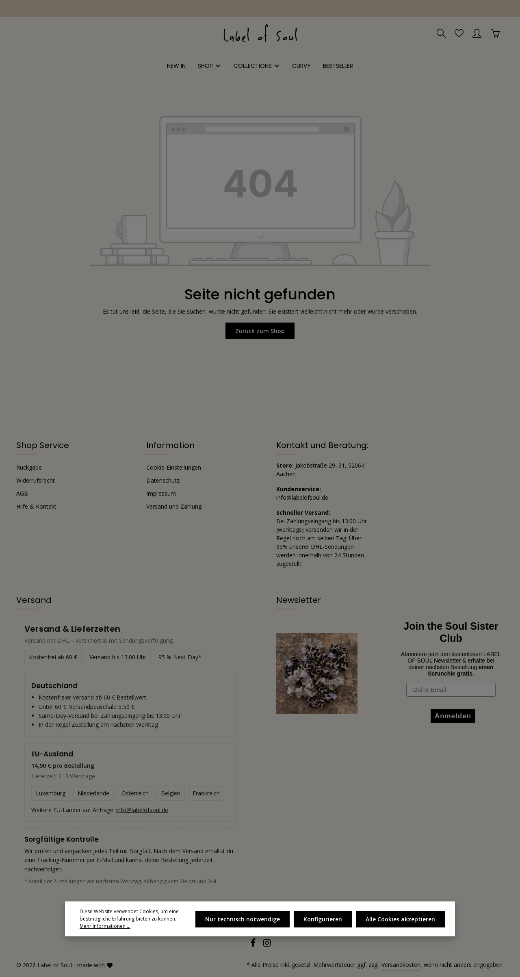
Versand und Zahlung (174, 506)
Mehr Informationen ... (105, 926)
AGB (22, 493)
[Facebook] (254, 945)
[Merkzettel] (459, 33)
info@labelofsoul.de (302, 497)
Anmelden (453, 716)
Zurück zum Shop (260, 331)
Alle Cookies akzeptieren (400, 919)
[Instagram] (266, 945)
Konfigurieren (322, 919)
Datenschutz (163, 480)
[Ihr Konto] (477, 33)
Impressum (161, 493)
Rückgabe (29, 467)
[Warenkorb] (495, 33)
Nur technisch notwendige (242, 919)
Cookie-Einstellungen (173, 467)
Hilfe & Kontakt (36, 506)
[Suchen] (441, 33)
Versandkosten (400, 964)
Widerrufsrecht (35, 480)
